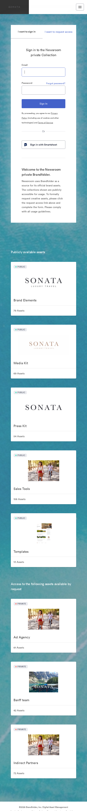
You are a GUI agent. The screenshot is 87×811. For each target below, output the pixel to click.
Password (27, 83)
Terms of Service (45, 122)
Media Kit (21, 363)
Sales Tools (22, 489)
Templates (21, 552)
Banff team (21, 700)
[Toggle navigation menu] (80, 7)
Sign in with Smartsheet (40, 144)
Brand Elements (25, 300)
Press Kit (20, 426)
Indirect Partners (26, 763)
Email (24, 64)
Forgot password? (55, 83)
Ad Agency (22, 637)
